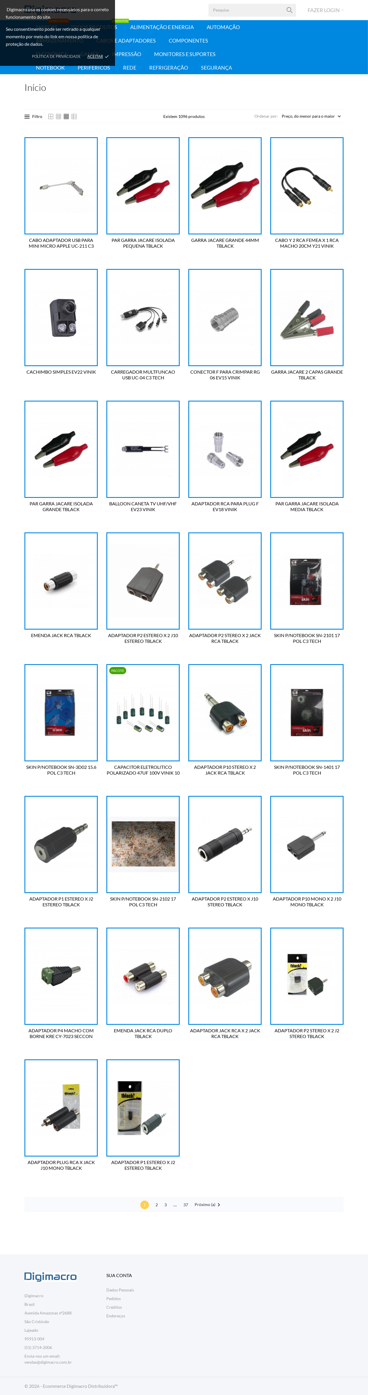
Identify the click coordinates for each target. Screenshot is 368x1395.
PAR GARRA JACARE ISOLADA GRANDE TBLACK (61, 506)
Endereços (115, 1315)
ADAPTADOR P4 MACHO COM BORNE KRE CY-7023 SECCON (61, 1033)
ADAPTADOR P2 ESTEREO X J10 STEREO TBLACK (225, 901)
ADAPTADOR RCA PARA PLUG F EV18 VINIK (225, 506)
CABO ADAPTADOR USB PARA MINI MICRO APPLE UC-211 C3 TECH (61, 243)
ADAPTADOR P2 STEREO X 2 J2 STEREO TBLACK (307, 1033)
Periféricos (94, 67)
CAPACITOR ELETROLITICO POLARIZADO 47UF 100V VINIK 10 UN (143, 770)
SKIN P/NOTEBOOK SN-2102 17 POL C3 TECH (143, 901)
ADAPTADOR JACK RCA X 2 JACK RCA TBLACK (225, 1033)
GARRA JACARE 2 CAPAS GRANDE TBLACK (307, 374)
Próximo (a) (208, 1204)
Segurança (216, 67)
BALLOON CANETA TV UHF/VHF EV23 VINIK (143, 506)
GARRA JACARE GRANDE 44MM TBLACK (225, 243)
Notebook (50, 67)
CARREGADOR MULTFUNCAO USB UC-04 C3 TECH (143, 374)
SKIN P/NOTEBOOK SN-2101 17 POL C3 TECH (307, 638)
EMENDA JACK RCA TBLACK (61, 635)
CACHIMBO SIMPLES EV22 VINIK (61, 371)
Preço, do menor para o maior (308, 116)
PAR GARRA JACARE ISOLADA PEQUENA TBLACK (143, 243)
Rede (129, 67)
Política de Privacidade (56, 56)
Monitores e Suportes (185, 54)
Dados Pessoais (120, 1289)
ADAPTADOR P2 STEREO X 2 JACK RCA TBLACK (225, 638)
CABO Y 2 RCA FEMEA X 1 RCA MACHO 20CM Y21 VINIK (307, 243)
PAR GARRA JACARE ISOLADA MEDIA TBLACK (307, 506)
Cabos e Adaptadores (126, 40)
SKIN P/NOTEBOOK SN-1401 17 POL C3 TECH (307, 769)
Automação (223, 27)
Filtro (33, 116)
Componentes (188, 40)
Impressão (126, 54)
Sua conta (119, 1275)
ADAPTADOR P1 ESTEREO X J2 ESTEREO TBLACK (61, 901)
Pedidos (113, 1298)
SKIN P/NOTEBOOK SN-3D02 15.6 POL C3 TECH (61, 769)
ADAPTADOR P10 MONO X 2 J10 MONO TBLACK (307, 901)
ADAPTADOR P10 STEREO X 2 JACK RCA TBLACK (225, 769)
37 (185, 1204)
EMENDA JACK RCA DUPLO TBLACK (143, 1033)
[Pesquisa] (290, 10)
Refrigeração (168, 67)
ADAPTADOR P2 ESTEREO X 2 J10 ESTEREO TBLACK (143, 638)
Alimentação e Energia (162, 27)
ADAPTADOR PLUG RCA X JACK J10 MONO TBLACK (61, 1165)
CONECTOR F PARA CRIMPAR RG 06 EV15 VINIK (225, 374)
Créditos (114, 1307)
